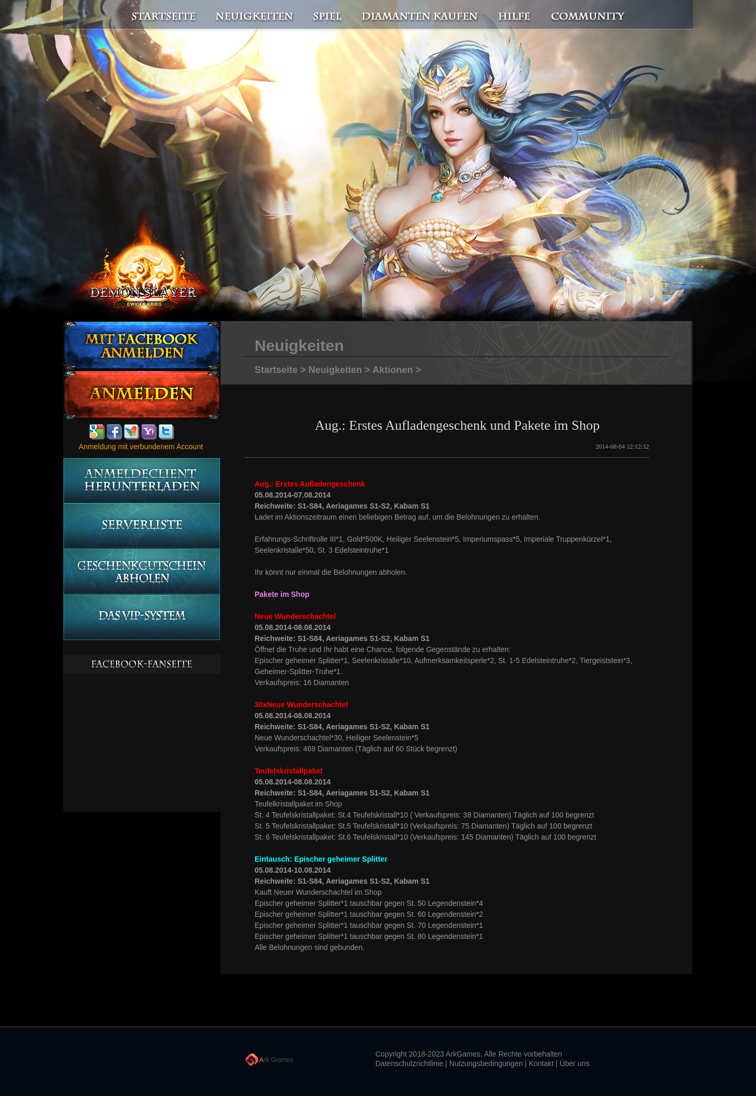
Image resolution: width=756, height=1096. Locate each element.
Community (590, 15)
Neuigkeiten (253, 15)
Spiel (328, 15)
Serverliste (141, 526)
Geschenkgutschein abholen (141, 572)
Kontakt (541, 1063)
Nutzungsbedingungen (486, 1063)
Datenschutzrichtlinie (409, 1063)
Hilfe (514, 15)
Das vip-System (141, 617)
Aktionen (392, 370)
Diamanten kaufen (420, 15)
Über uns (575, 1063)
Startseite (157, 15)
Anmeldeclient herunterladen (141, 480)
